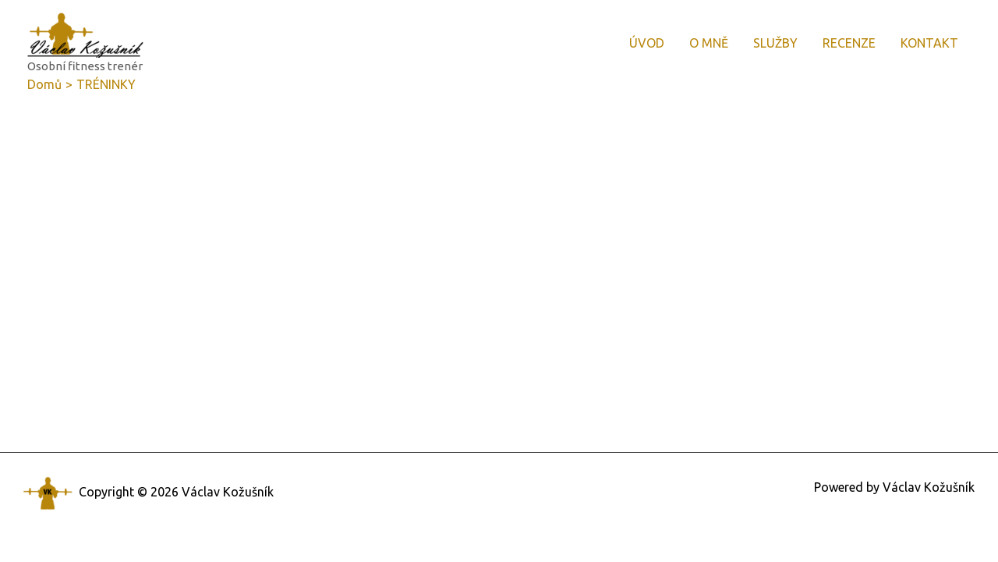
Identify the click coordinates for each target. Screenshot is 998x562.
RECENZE (849, 43)
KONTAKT (929, 43)
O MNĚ (708, 43)
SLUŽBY (775, 43)
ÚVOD (646, 43)
